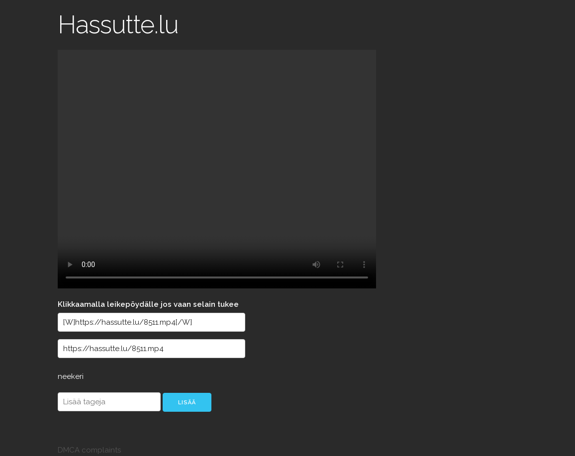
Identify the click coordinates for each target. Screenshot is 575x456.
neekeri (71, 376)
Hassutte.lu (118, 24)
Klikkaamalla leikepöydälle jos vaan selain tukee (148, 304)
